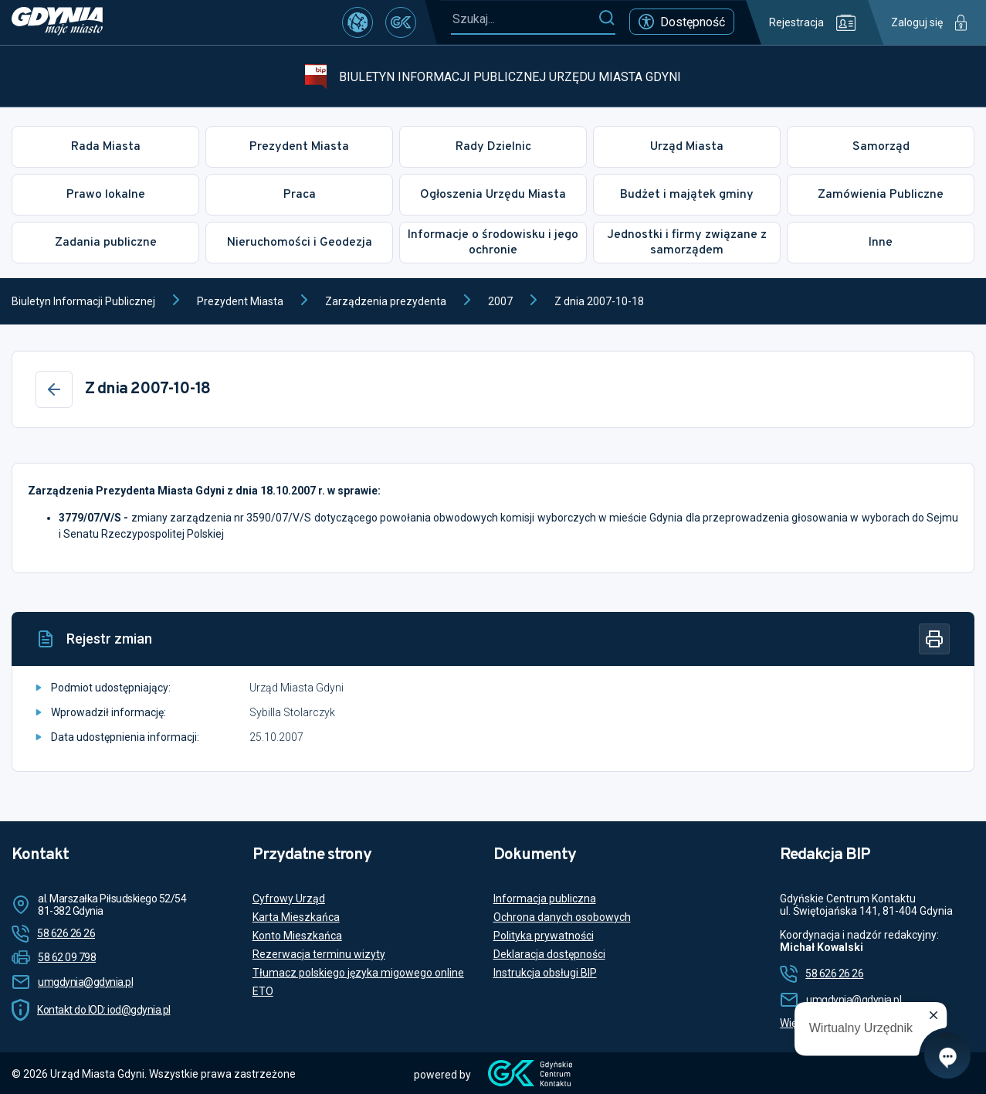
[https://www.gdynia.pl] (57, 22)
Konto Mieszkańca (297, 935)
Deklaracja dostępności (549, 954)
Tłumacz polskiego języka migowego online (358, 973)
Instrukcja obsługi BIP (545, 973)
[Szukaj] (606, 18)
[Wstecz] (54, 389)
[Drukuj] (934, 638)
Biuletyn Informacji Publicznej (83, 301)
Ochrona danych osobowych (562, 917)
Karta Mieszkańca (296, 917)
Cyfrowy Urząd (288, 898)
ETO (262, 991)
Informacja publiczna (544, 898)
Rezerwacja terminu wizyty (318, 954)
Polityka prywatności (543, 935)
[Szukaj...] (524, 19)
